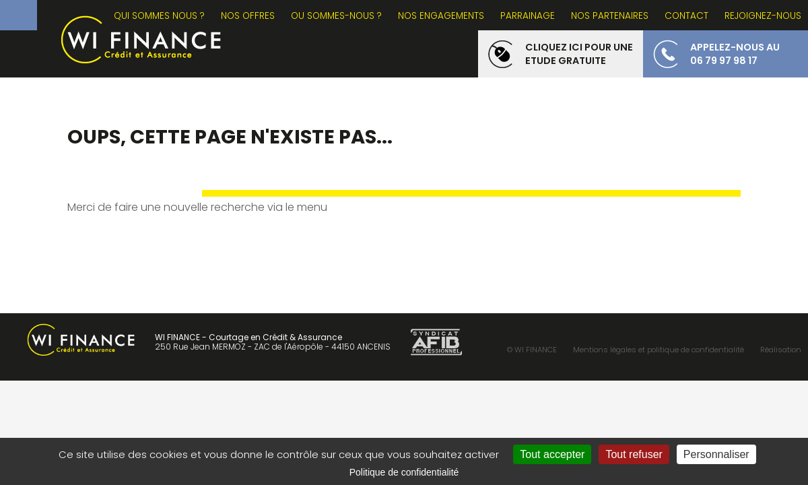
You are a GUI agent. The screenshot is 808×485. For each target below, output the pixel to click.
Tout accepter (552, 454)
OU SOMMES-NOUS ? (336, 15)
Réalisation (780, 349)
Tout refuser (633, 454)
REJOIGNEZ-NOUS (763, 15)
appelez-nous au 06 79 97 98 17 (735, 53)
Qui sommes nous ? (159, 15)
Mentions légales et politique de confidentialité (658, 349)
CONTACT (686, 15)
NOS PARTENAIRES (609, 15)
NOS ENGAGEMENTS (441, 15)
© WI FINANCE (532, 349)
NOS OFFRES (248, 15)
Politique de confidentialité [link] (404, 472)
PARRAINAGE (527, 15)
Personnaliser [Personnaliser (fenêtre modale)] (716, 454)
